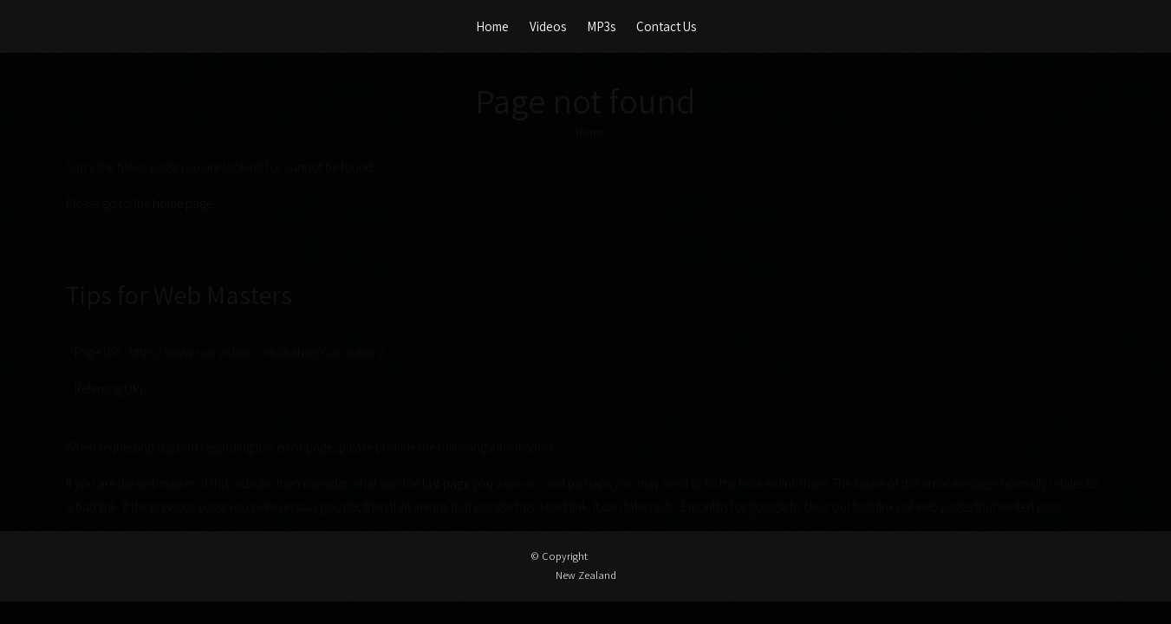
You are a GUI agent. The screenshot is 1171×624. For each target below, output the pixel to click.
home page (182, 203)
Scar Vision (74, 26)
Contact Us (666, 26)
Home (492, 26)
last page (446, 483)
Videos (548, 26)
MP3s (601, 26)
